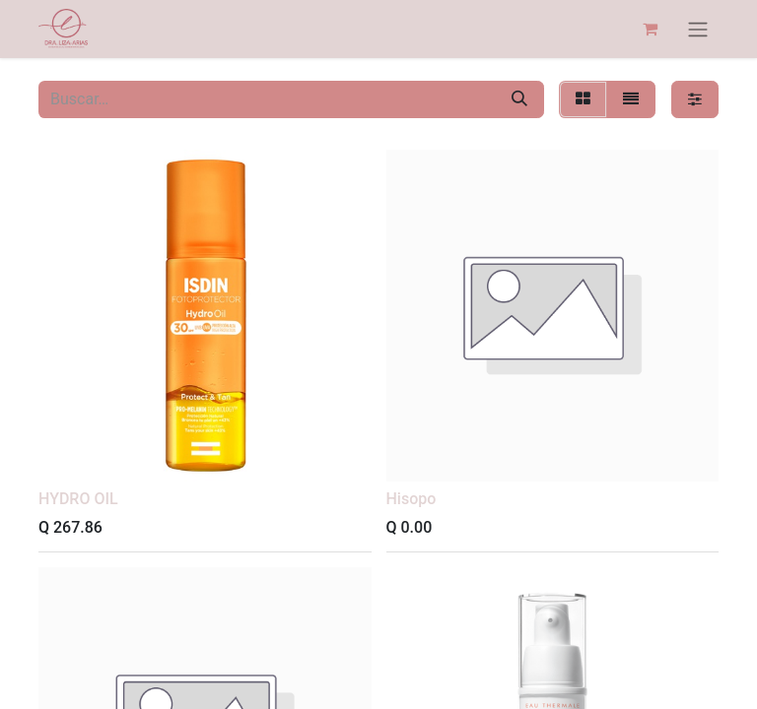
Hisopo (411, 498)
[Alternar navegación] (698, 29)
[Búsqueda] (519, 99)
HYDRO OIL (78, 498)
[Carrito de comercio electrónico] (649, 28)
